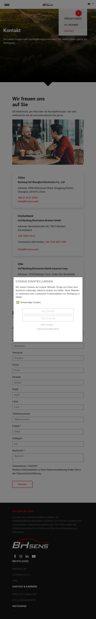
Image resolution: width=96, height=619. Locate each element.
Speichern (48, 318)
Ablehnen (48, 311)
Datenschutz (53, 329)
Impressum (42, 329)
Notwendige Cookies (28, 302)
